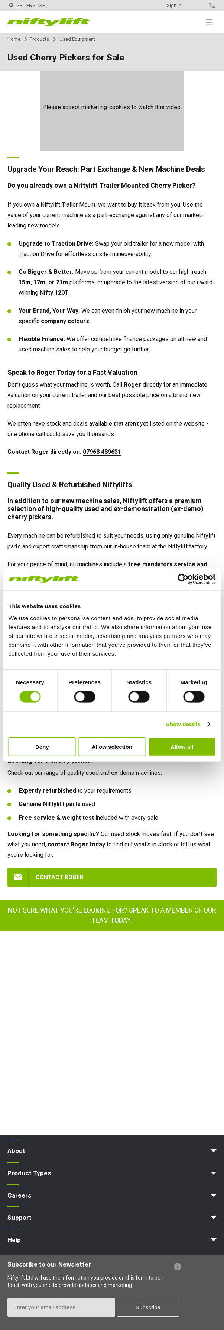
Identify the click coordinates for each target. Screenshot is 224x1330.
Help (14, 1240)
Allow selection (112, 746)
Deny (42, 746)
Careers (19, 1195)
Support (19, 1217)
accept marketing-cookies (96, 107)
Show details (183, 724)
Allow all (182, 746)
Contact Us (199, 5)
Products (39, 39)
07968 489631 (102, 451)
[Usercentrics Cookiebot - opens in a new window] (182, 579)
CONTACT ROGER (60, 877)
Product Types (29, 1173)
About (16, 1150)
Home (13, 39)
